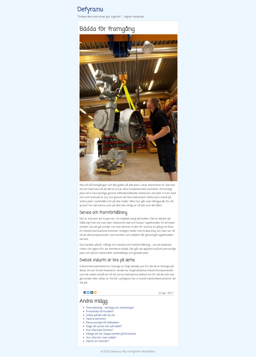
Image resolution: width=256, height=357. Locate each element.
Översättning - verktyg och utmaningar (110, 307)
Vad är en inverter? (97, 341)
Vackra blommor (96, 318)
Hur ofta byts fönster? (99, 330)
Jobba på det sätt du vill (100, 315)
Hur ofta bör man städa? (101, 337)
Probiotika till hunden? (100, 311)
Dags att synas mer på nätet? (104, 326)
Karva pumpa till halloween (102, 322)
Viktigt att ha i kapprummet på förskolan (111, 333)
